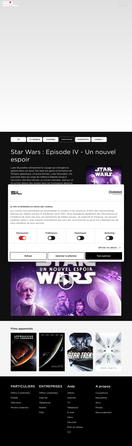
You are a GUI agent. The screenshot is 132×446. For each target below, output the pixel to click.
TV (18, 139)
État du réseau (75, 427)
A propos (103, 386)
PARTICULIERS (23, 386)
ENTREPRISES (50, 386)
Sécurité (71, 422)
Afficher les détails (107, 247)
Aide (71, 386)
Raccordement (104, 412)
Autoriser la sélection (66, 256)
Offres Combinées (20, 393)
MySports (83, 139)
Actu (98, 402)
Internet (43, 397)
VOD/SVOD (67, 139)
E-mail (70, 412)
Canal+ (99, 139)
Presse (99, 407)
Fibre (70, 417)
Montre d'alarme (19, 407)
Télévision (16, 402)
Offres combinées (48, 393)
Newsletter (101, 397)
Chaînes (50, 139)
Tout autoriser (104, 256)
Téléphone (72, 407)
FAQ (41, 412)
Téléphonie (45, 402)
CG (69, 432)
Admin (70, 393)
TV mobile (34, 139)
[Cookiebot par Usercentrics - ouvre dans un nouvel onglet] (111, 193)
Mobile (14, 397)
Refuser (28, 256)
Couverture (102, 393)
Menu (126, 4)
